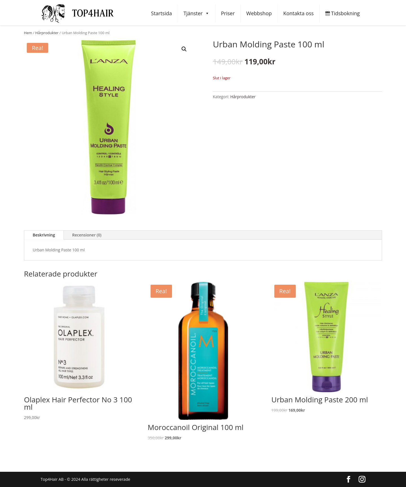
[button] (184, 49)
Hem (28, 32)
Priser (228, 13)
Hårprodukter (46, 32)
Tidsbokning (342, 13)
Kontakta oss (298, 13)
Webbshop (259, 13)
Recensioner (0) (87, 235)
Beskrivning (44, 235)
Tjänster (196, 13)
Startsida (161, 13)
